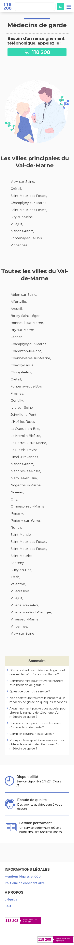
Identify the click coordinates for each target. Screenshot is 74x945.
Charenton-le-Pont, (26, 351)
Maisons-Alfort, (22, 231)
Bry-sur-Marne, (23, 330)
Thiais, (15, 577)
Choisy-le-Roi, (21, 372)
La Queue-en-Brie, (25, 429)
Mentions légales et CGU (23, 876)
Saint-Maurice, (22, 556)
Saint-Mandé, (21, 535)
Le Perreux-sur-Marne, (29, 443)
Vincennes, (19, 626)
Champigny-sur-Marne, (29, 203)
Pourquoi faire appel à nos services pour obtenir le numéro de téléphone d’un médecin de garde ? (36, 744)
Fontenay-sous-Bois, (26, 238)
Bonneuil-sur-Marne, (27, 323)
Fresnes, (17, 393)
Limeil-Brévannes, (24, 457)
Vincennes (19, 245)
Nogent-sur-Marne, (26, 485)
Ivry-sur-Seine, (22, 217)
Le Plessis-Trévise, (24, 450)
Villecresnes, (20, 591)
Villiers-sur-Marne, (25, 619)
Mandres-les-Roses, (26, 471)
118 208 (37, 52)
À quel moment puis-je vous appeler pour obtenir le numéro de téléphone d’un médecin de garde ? (38, 713)
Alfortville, (19, 302)
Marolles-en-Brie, (24, 478)
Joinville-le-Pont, (24, 415)
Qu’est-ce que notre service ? (29, 691)
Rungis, (16, 527)
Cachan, (17, 337)
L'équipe (11, 899)
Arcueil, (16, 309)
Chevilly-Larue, (22, 365)
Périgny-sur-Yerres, (26, 520)
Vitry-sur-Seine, (23, 182)
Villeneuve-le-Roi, (24, 605)
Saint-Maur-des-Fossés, (29, 196)
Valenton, (18, 584)
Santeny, (17, 563)
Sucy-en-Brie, (21, 570)
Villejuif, (17, 224)
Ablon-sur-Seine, (24, 295)
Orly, (14, 499)
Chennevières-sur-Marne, (31, 358)
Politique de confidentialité (25, 883)
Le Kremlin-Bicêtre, (26, 436)
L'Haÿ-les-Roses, (23, 422)
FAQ (8, 906)
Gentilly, (17, 400)
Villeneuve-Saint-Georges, (31, 612)
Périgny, (17, 513)
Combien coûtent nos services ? (31, 734)
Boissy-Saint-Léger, (25, 316)
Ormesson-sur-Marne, (28, 506)
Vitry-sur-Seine (22, 633)
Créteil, (16, 189)
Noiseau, (17, 492)
